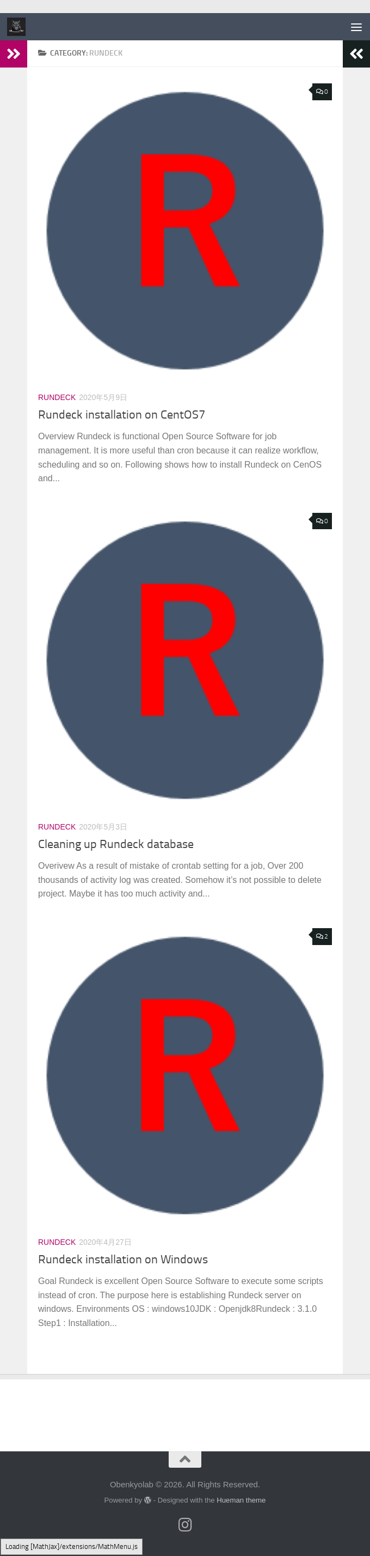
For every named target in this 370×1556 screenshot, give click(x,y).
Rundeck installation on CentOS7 (121, 415)
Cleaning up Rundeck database (116, 844)
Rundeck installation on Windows (123, 1259)
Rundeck (57, 397)
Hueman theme (241, 1500)
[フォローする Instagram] (185, 1525)
